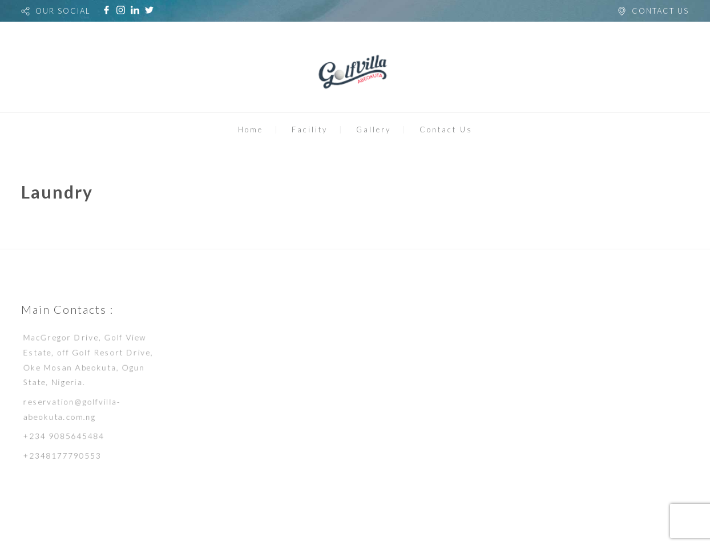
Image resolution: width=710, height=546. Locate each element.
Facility (310, 129)
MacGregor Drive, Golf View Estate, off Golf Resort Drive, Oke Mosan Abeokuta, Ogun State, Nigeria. (88, 358)
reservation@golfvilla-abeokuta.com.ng (71, 409)
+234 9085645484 (62, 437)
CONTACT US (660, 10)
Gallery (373, 129)
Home (250, 129)
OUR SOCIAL (63, 10)
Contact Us (446, 129)
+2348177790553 (61, 458)
